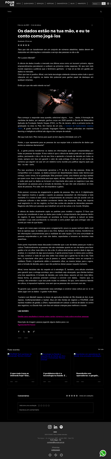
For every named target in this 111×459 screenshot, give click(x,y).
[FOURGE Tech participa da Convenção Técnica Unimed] (22, 361)
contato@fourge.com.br (55, 442)
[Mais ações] (92, 25)
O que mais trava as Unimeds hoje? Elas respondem (19, 374)
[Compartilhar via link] (34, 332)
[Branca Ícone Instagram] (108, 3)
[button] (50, 3)
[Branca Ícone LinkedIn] (55, 427)
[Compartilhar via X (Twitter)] (24, 332)
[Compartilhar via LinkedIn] (29, 332)
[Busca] (95, 4)
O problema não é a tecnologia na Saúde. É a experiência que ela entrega (55, 374)
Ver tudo (101, 349)
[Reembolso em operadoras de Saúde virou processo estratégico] (88, 361)
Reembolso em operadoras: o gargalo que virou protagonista (87, 374)
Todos (9, 11)
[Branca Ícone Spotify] (61, 427)
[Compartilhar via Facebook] (19, 332)
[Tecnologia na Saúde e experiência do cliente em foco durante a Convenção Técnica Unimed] (55, 361)
